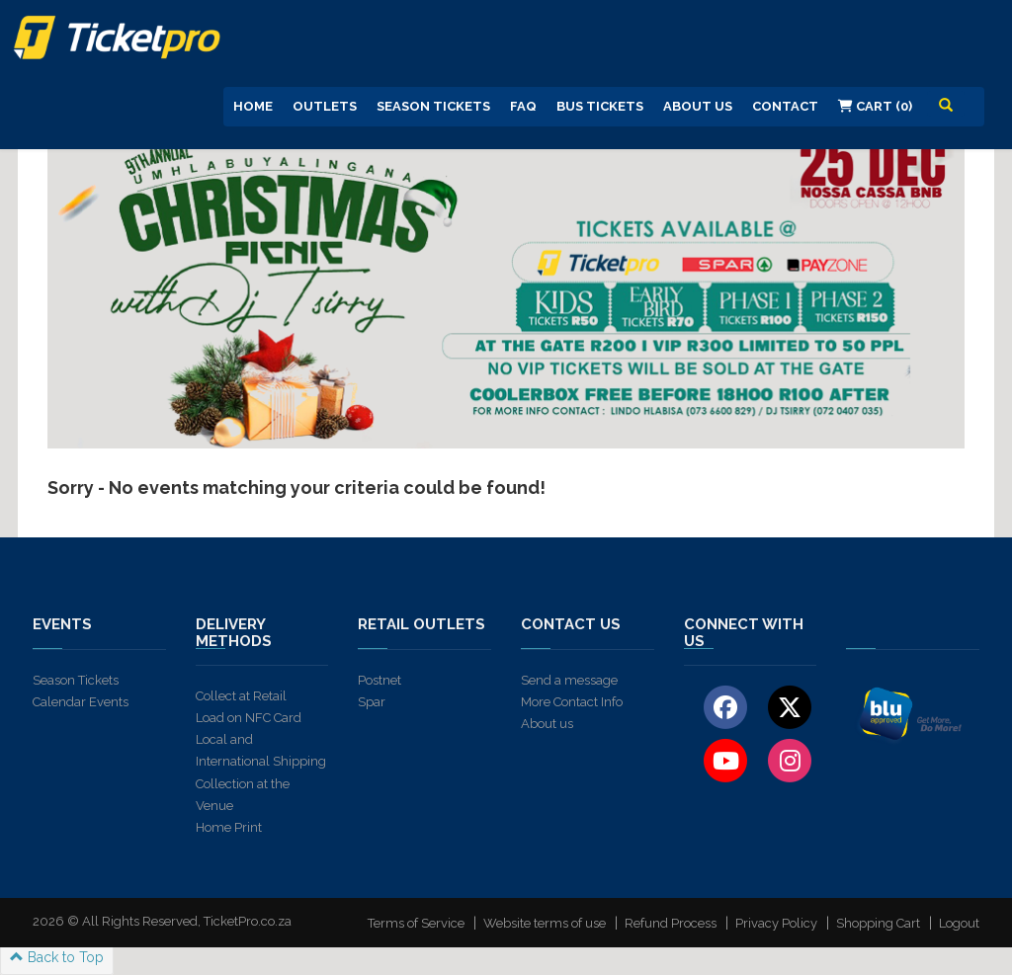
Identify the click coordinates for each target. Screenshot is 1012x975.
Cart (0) (875, 106)
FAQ (523, 106)
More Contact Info (572, 701)
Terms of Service (416, 923)
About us (547, 723)
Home (253, 106)
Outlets (325, 106)
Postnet (379, 680)
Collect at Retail (241, 696)
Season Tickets (433, 106)
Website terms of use (544, 923)
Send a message (569, 680)
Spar (371, 701)
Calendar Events (80, 701)
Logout (959, 923)
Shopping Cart (878, 923)
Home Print (229, 827)
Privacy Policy (776, 923)
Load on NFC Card (248, 717)
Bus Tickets (599, 106)
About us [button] (697, 106)
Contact (785, 106)
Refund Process (671, 923)
